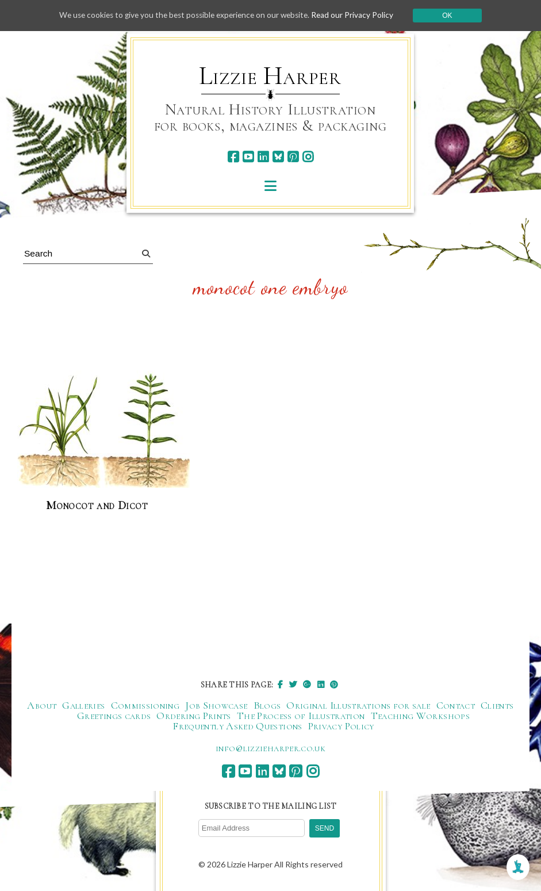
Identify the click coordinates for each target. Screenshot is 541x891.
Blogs (267, 705)
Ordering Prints (193, 716)
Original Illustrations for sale (358, 705)
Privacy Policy (341, 726)
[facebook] (233, 157)
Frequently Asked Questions (237, 726)
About (41, 705)
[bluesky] (278, 157)
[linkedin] (263, 157)
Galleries (83, 705)
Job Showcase (216, 705)
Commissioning (145, 705)
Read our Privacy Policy (358, 15)
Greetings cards (114, 716)
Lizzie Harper (270, 75)
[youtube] (248, 157)
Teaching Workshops (420, 716)
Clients (497, 705)
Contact (455, 705)
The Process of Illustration (301, 716)
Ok (453, 16)
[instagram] (307, 157)
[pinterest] (292, 157)
